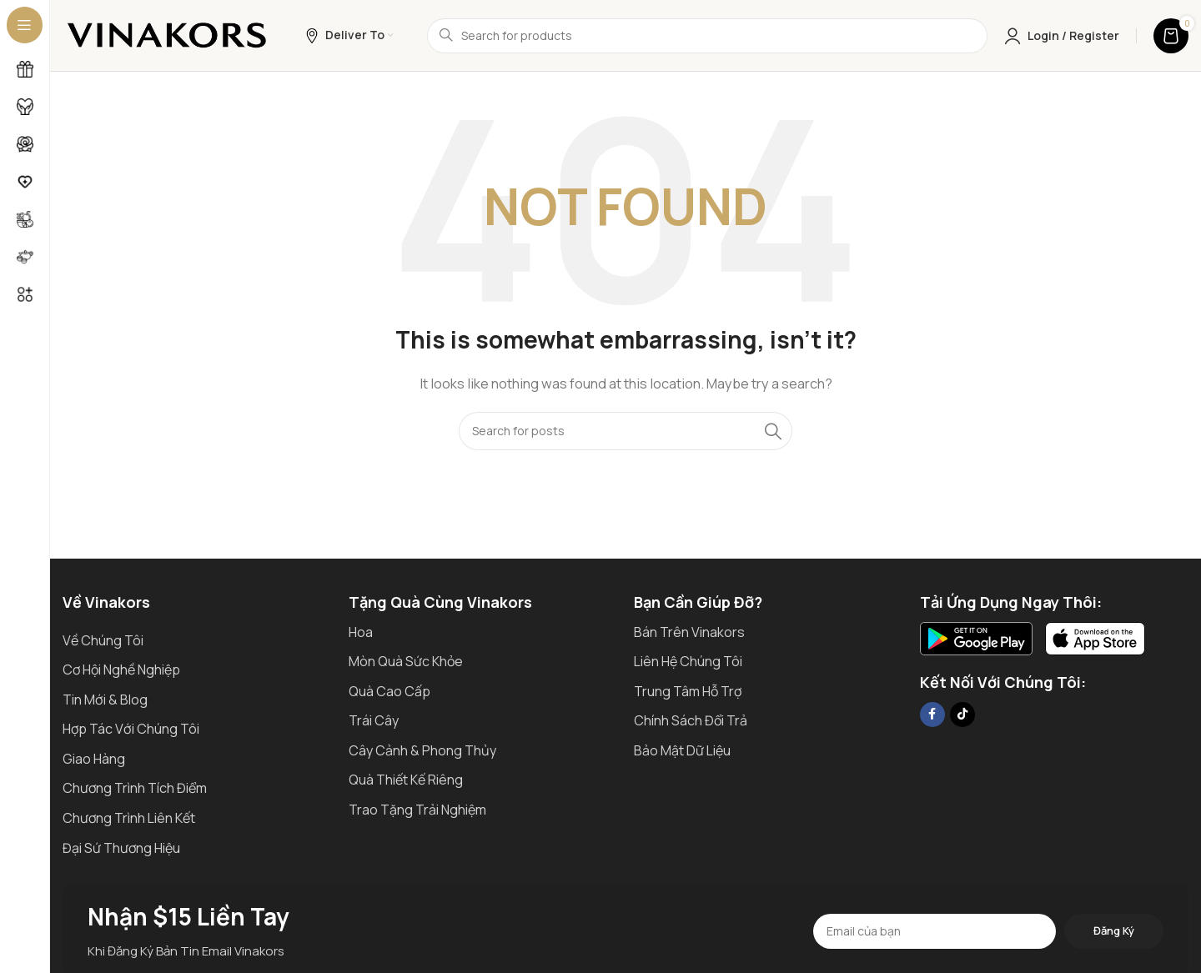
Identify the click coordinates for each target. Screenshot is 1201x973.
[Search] (707, 35)
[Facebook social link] (932, 714)
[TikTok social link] (962, 714)
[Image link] (976, 637)
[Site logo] (167, 34)
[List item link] (197, 641)
